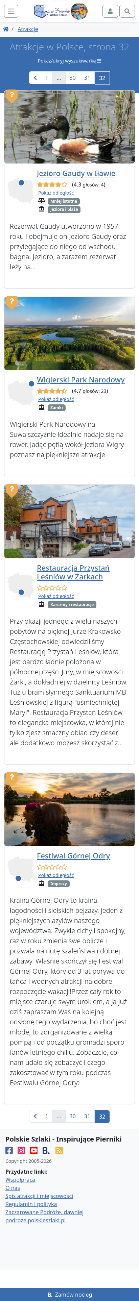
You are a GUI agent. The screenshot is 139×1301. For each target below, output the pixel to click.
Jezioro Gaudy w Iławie (76, 173)
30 (73, 77)
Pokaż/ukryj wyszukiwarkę (69, 60)
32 (102, 78)
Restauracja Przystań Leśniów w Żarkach (73, 572)
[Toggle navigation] (11, 11)
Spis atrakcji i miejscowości (39, 1196)
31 (87, 77)
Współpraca (20, 1180)
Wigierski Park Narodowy (81, 379)
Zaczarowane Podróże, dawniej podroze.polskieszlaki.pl (44, 1216)
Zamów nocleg (69, 1294)
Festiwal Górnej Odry (73, 855)
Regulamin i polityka (31, 1204)
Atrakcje (28, 29)
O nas (12, 1188)
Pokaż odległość (56, 193)
